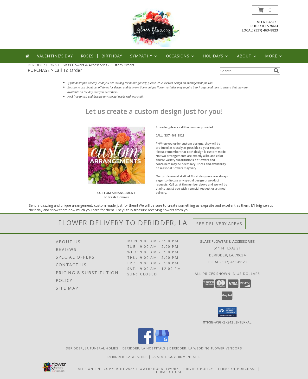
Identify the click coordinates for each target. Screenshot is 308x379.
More (274, 56)
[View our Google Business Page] (162, 342)
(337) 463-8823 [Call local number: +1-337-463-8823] (266, 30)
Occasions (180, 56)
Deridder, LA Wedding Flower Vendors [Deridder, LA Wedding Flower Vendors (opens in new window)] (205, 348)
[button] (265, 10)
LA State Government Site (176, 356)
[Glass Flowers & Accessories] (154, 27)
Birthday (112, 56)
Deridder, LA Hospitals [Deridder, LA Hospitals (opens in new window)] (144, 348)
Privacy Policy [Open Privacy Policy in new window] (198, 368)
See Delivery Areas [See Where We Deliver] (219, 223)
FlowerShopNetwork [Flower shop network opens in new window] (157, 368)
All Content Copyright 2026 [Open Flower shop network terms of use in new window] (106, 368)
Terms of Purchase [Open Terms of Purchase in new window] (237, 368)
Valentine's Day (55, 56)
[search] (276, 70)
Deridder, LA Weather (128, 356)
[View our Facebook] (146, 342)
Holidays (216, 56)
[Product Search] (245, 71)
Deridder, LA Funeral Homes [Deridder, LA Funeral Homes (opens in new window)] (92, 348)
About (247, 56)
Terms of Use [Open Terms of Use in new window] (169, 371)
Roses (87, 56)
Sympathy (144, 56)
